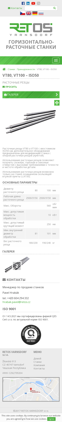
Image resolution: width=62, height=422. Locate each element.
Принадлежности (26, 69)
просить (9, 86)
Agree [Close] (51, 419)
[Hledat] (55, 8)
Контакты (15, 8)
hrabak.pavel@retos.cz (16, 302)
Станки (11, 69)
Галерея (31, 94)
